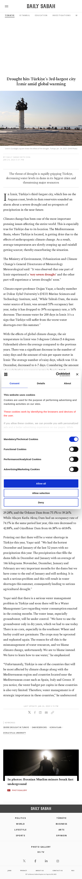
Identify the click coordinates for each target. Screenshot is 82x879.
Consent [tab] (14, 383)
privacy (23, 870)
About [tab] (67, 383)
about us (40, 870)
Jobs (9, 870)
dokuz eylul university (14, 733)
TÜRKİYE (10, 15)
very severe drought (43, 274)
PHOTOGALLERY (19, 790)
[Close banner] (77, 374)
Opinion (61, 835)
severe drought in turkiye (16, 727)
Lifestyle (20, 829)
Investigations (61, 15)
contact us (58, 870)
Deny (41, 502)
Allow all (41, 483)
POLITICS (20, 818)
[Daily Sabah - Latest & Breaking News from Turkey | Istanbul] (41, 6)
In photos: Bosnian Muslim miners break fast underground (40, 781)
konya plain (55, 727)
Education (41, 15)
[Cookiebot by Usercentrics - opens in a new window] (56, 374)
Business (61, 824)
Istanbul (24, 15)
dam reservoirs (39, 727)
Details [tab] (41, 383)
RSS (72, 870)
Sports (20, 835)
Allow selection (41, 493)
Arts (62, 829)
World (20, 824)
